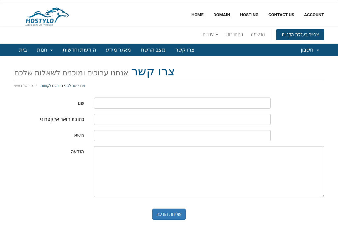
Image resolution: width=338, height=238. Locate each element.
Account (314, 14)
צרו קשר (185, 50)
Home (197, 14)
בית (23, 50)
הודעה (77, 151)
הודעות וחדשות (79, 50)
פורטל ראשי (23, 85)
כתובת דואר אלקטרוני (62, 119)
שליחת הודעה (169, 214)
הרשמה (258, 34)
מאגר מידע (118, 50)
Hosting (249, 14)
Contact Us (281, 14)
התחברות (234, 34)
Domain (221, 14)
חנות (45, 50)
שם (81, 103)
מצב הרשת (153, 50)
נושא (79, 135)
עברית (210, 34)
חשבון (310, 50)
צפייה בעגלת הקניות (300, 34)
